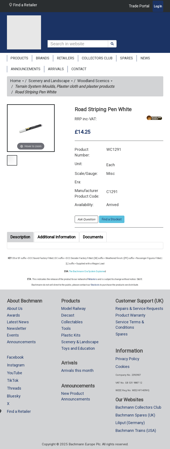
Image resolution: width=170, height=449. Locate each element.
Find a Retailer (23, 5)
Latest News (18, 322)
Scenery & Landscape (80, 342)
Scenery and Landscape (50, 80)
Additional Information (57, 237)
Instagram (16, 365)
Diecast (67, 315)
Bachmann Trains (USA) (136, 430)
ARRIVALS (56, 69)
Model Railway (73, 308)
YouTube (14, 373)
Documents (93, 237)
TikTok (12, 380)
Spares (122, 334)
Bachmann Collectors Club (138, 407)
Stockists (95, 285)
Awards (13, 315)
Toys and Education (78, 348)
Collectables (72, 322)
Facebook (15, 357)
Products (19, 58)
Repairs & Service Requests (139, 308)
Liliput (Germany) (130, 422)
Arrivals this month (77, 370)
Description (20, 237)
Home (17, 80)
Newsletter (16, 328)
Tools (66, 328)
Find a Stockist (112, 219)
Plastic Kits (71, 335)
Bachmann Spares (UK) (135, 415)
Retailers (92, 279)
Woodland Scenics (94, 80)
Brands (42, 58)
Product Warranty (130, 315)
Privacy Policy (127, 358)
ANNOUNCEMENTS (25, 69)
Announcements (21, 342)
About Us (15, 308)
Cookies (123, 366)
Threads (14, 388)
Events (13, 335)
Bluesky (14, 396)
